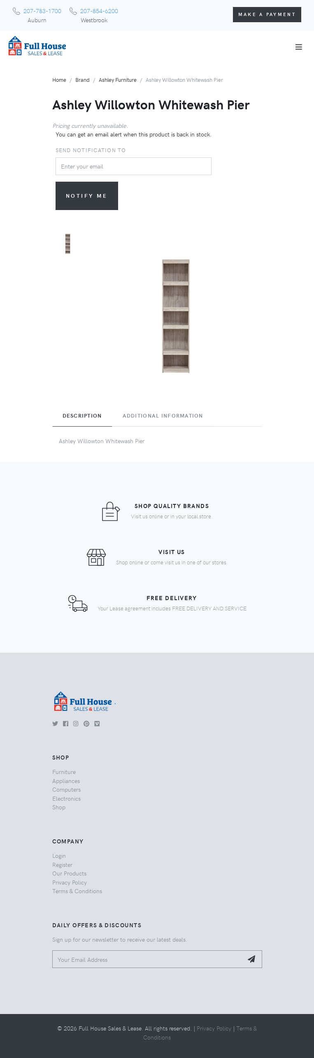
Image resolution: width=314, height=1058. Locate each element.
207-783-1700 (42, 11)
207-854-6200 (99, 11)
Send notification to (91, 149)
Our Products (69, 873)
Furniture (64, 771)
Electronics (66, 798)
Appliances (66, 780)
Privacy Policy (69, 882)
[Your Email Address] (148, 959)
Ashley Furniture (118, 79)
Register (62, 864)
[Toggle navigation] (298, 47)
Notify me (87, 195)
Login (59, 855)
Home (59, 79)
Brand (82, 79)
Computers (66, 789)
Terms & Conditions (77, 891)
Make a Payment (267, 14)
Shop (58, 807)
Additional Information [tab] (163, 415)
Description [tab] (82, 415)
